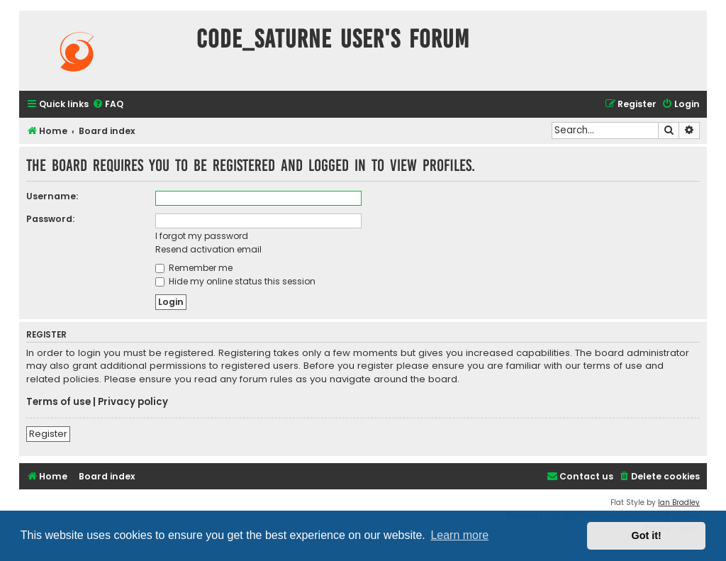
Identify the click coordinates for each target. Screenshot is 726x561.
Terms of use (58, 402)
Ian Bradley (679, 502)
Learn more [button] (459, 535)
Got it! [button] (646, 535)
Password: (50, 219)
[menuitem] (107, 104)
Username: (52, 196)
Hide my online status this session (235, 281)
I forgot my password (201, 235)
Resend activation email (208, 249)
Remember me (194, 268)
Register (48, 433)
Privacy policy (133, 402)
